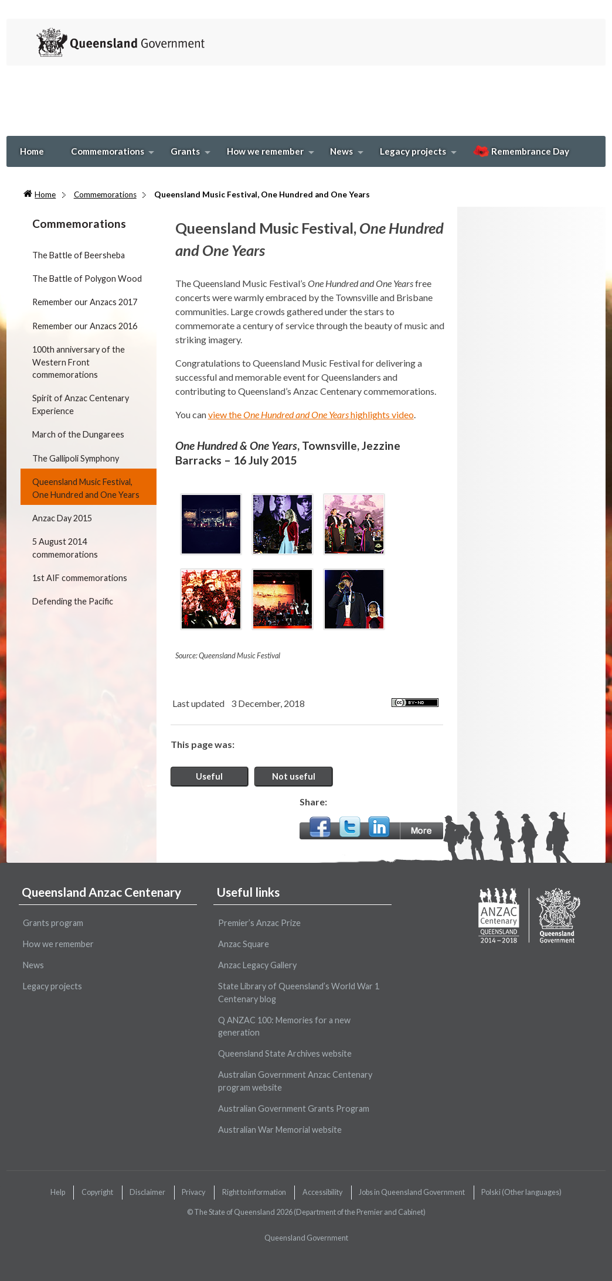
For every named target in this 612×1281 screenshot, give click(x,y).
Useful (209, 776)
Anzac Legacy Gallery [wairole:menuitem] (257, 965)
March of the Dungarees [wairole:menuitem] (78, 434)
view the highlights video (311, 414)
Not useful (293, 776)
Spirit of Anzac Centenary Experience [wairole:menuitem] (80, 404)
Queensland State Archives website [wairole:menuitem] (285, 1053)
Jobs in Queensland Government (412, 1192)
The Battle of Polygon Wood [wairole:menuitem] (87, 278)
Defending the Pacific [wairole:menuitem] (72, 601)
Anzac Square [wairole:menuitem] (243, 944)
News (341, 151)
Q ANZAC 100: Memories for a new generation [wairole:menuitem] (284, 1026)
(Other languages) (521, 1192)
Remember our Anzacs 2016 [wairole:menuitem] (84, 326)
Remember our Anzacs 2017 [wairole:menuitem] (84, 302)
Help (57, 1192)
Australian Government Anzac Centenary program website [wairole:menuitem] (295, 1081)
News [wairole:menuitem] (33, 965)
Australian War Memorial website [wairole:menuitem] (280, 1130)
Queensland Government (306, 1238)
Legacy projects (413, 151)
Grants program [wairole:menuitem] (53, 923)
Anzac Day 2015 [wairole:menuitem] (62, 518)
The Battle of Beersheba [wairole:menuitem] (78, 255)
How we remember (265, 151)
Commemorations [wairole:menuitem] (79, 223)
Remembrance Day (521, 151)
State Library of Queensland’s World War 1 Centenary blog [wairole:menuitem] (298, 992)
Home (32, 151)
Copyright (97, 1192)
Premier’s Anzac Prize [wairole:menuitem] (259, 923)
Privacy (193, 1192)
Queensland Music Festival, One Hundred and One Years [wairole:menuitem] (86, 488)
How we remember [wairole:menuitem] (58, 944)
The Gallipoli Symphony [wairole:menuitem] (75, 458)
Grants (185, 151)
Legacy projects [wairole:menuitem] (52, 986)
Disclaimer (147, 1192)
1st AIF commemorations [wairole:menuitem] (79, 578)
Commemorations (107, 151)
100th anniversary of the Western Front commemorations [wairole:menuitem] (78, 362)
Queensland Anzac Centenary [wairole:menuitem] (101, 891)
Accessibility (322, 1192)
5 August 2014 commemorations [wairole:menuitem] (65, 548)
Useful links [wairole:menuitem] (248, 891)
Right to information (254, 1192)
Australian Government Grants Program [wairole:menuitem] (293, 1108)
